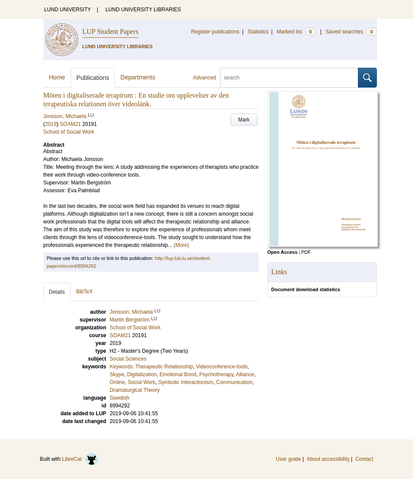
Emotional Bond (177, 374)
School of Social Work (68, 132)
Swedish (119, 398)
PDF (306, 252)
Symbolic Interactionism (185, 382)
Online (117, 382)
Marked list (296, 32)
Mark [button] (244, 120)
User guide (288, 459)
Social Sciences (128, 359)
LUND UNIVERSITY (67, 10)
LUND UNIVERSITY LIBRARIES (143, 10)
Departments (137, 77)
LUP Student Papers (111, 31)
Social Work (141, 382)
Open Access (282, 252)
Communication (234, 382)
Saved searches (351, 32)
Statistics (258, 32)
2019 (51, 124)
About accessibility (328, 459)
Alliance (245, 374)
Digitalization (142, 374)
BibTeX (84, 292)
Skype (117, 374)
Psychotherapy (216, 374)
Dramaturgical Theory (135, 390)
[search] (289, 78)
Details (57, 292)
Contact (364, 459)
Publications (92, 77)
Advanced (204, 78)
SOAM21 (70, 124)
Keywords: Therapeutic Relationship (151, 367)
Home (57, 77)
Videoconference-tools (222, 367)
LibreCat (80, 459)
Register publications (215, 32)
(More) (181, 245)
